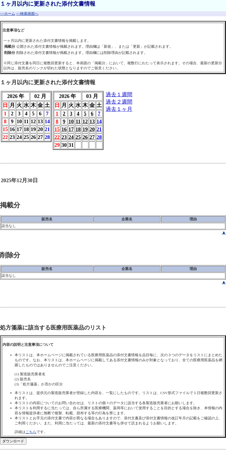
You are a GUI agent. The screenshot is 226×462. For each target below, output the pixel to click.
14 (99, 121)
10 (71, 121)
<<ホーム (7, 14)
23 (64, 137)
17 (71, 129)
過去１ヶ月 (119, 109)
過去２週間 (119, 102)
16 (64, 129)
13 (92, 121)
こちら (31, 432)
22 (57, 137)
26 (85, 137)
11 (78, 121)
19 (85, 129)
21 (99, 129)
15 (57, 129)
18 (78, 129)
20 (92, 129)
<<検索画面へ (27, 14)
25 (78, 137)
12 (85, 121)
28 (99, 137)
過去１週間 (119, 94)
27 (92, 137)
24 (71, 137)
